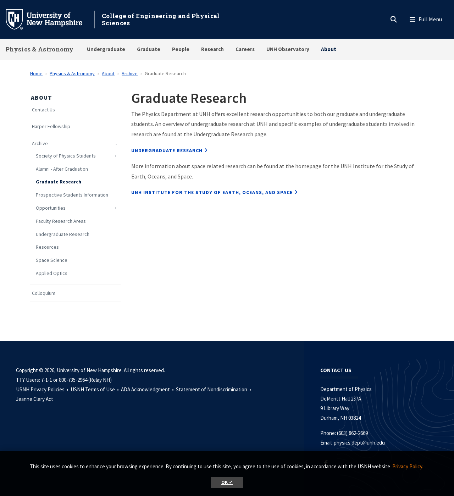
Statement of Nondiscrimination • (214, 389)
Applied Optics (51, 273)
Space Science (51, 260)
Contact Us (43, 110)
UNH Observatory (287, 49)
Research (212, 49)
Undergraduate (106, 49)
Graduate (148, 49)
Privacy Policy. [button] (407, 466)
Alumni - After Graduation (62, 169)
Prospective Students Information (72, 195)
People (180, 49)
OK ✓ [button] (227, 482)
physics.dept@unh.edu (360, 442)
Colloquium (43, 293)
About (328, 49)
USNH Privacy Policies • (43, 389)
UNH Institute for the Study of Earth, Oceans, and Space (212, 192)
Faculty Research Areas (61, 221)
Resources (47, 247)
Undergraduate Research (62, 234)
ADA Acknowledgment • (148, 389)
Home (36, 73)
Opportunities (51, 208)
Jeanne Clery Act (34, 399)
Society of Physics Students (66, 156)
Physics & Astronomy (39, 49)
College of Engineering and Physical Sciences (161, 19)
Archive (130, 73)
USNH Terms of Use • (95, 389)
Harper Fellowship (51, 126)
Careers (245, 49)
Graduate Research (58, 182)
